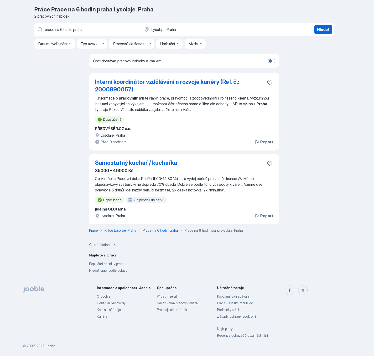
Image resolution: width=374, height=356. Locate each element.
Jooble (51, 346)
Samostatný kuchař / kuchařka (136, 162)
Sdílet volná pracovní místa (177, 303)
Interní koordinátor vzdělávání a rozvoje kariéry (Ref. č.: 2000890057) (167, 85)
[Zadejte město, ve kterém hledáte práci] (193, 29)
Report (264, 142)
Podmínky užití (228, 310)
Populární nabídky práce (107, 264)
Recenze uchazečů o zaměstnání (242, 335)
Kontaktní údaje (109, 310)
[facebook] (289, 290)
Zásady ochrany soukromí (236, 316)
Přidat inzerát (167, 296)
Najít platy (225, 329)
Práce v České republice (235, 303)
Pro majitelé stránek (172, 310)
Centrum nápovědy (111, 303)
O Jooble (103, 296)
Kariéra (102, 316)
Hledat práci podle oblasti (108, 270)
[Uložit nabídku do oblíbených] (270, 83)
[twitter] (303, 290)
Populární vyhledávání (233, 296)
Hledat (323, 29)
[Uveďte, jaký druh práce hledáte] (86, 29)
